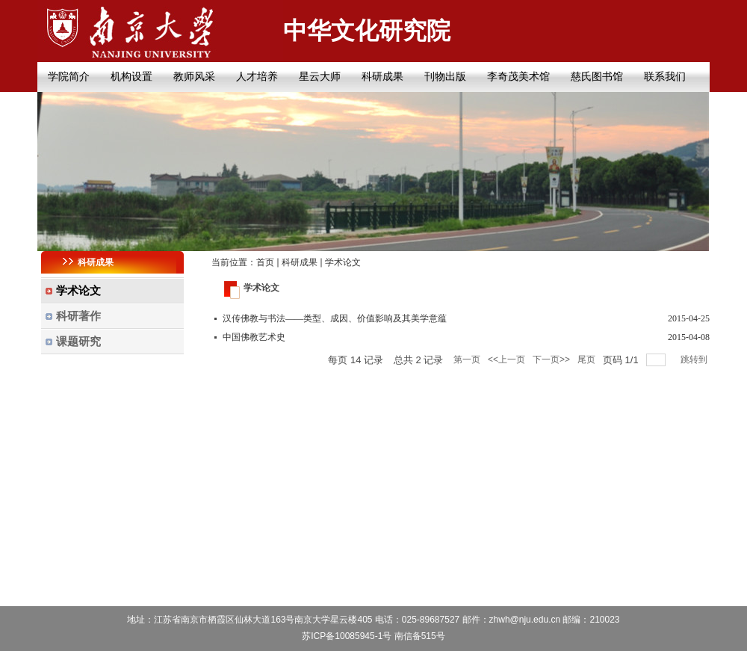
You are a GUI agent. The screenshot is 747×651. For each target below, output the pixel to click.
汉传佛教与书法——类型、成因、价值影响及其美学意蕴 (335, 318)
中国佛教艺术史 (254, 337)
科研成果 (299, 262)
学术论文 (343, 262)
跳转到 (695, 359)
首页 (265, 262)
